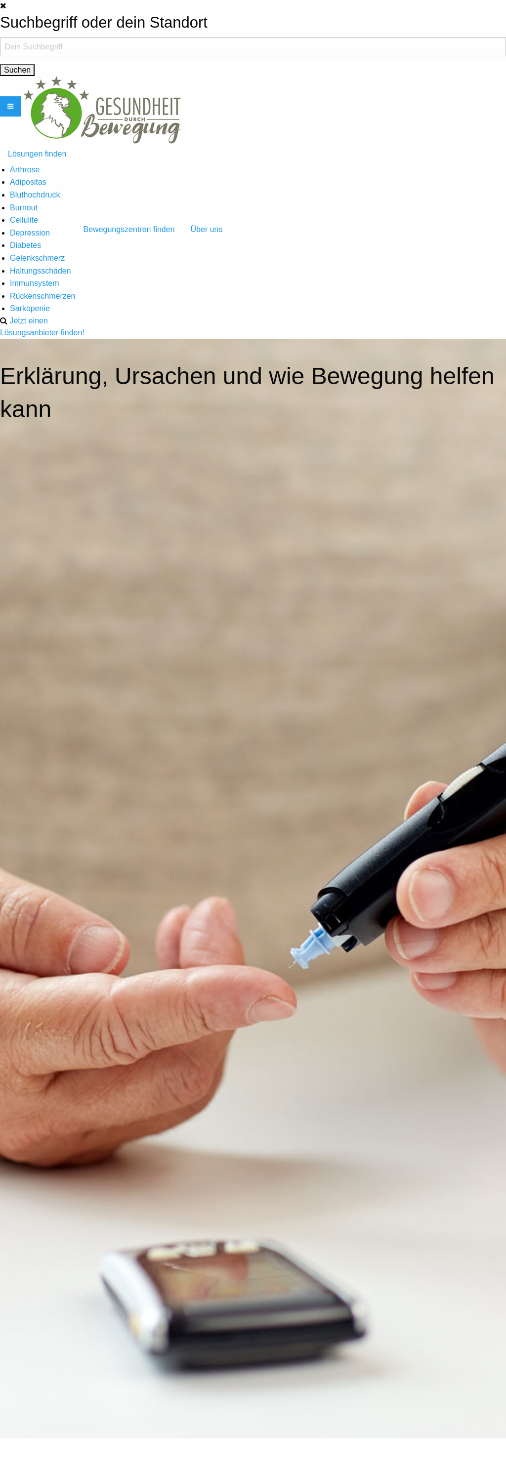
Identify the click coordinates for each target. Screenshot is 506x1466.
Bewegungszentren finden (129, 229)
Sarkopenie (30, 308)
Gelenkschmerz (37, 258)
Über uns (207, 229)
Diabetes (25, 245)
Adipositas (28, 182)
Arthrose (25, 169)
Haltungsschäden (40, 271)
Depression (30, 233)
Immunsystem (34, 283)
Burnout (24, 207)
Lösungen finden (37, 154)
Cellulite (24, 220)
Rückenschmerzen (43, 296)
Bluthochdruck (35, 195)
